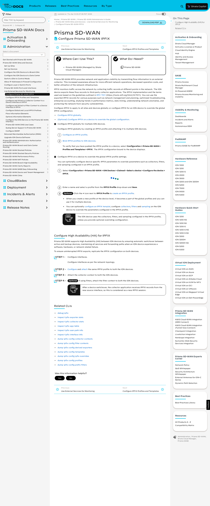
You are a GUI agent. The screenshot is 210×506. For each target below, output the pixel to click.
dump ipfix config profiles (70, 360)
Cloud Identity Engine (185, 50)
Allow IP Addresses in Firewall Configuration (23, 82)
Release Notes (18, 207)
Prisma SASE (183, 441)
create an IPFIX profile (123, 193)
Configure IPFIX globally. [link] (70, 115)
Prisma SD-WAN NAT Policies (15, 159)
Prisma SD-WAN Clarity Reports (16, 166)
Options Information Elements (18, 117)
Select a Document (11, 51)
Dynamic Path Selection (186, 383)
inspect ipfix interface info (70, 335)
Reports (178, 123)
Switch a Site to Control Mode (17, 78)
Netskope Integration (184, 338)
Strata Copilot (196, 6)
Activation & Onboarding (16, 39)
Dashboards (180, 116)
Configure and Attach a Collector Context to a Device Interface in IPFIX (25, 101)
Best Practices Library (185, 403)
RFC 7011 (101, 95)
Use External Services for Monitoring (19, 91)
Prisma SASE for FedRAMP (187, 146)
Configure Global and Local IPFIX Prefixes (23, 110)
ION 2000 (179, 175)
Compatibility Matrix (184, 425)
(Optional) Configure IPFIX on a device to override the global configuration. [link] (94, 119)
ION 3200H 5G (182, 243)
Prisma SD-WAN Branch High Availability (20, 163)
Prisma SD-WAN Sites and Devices (17, 63)
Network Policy (182, 365)
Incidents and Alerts (184, 120)
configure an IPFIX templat (97, 206)
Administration (18, 46)
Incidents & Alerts (21, 194)
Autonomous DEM (183, 126)
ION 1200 (179, 168)
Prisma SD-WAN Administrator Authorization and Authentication (22, 141)
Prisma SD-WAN (68, 19)
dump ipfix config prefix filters (72, 365)
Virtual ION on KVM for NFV (188, 282)
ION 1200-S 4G (182, 230)
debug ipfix (63, 313)
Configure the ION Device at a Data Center (22, 75)
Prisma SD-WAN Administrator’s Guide (93, 19)
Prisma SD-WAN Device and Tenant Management (23, 172)
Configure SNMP (13, 131)
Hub (177, 53)
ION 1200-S (180, 172)
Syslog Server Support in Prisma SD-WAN (23, 128)
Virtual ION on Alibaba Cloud (188, 279)
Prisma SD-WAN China (12, 175)
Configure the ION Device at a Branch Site (21, 72)
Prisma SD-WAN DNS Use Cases (19, 125)
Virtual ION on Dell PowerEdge (189, 298)
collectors (125, 206)
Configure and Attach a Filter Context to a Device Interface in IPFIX (26, 106)
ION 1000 (179, 165)
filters (134, 206)
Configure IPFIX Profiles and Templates (22, 97)
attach (85, 269)
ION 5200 (179, 185)
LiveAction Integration (185, 334)
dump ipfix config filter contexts (73, 343)
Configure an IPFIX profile (75, 135)
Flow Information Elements (17, 113)
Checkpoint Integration (185, 331)
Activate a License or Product (188, 47)
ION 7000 (179, 188)
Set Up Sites (9, 66)
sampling (146, 206)
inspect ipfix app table (68, 326)
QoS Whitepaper (183, 368)
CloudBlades (17, 180)
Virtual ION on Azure (184, 272)
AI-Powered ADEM (183, 91)
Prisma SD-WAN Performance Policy (18, 156)
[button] (208, 405)
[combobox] (24, 20)
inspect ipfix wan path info (70, 330)
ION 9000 (179, 191)
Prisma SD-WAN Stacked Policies (17, 150)
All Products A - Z (183, 422)
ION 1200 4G (181, 220)
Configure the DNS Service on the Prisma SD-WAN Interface (27, 120)
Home (56, 19)
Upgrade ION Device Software (17, 137)
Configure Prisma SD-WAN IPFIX (20, 94)
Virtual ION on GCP (184, 275)
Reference (15, 200)
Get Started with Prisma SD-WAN (17, 59)
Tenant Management (184, 62)
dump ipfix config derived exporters (75, 348)
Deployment (16, 187)
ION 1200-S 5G (182, 233)
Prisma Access (182, 82)
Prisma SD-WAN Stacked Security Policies (21, 153)
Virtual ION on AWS (184, 269)
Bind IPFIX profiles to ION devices (79, 141)
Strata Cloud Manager (185, 44)
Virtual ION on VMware (185, 289)
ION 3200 (179, 236)
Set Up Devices (10, 69)
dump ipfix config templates (71, 352)
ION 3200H (180, 240)
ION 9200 (179, 195)
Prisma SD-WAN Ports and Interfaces (20, 88)
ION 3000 (179, 178)
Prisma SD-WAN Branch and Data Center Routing (20, 146)
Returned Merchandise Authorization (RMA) (22, 134)
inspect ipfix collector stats (71, 322)
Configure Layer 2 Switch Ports (17, 85)
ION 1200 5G (181, 223)
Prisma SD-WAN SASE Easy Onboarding (20, 169)
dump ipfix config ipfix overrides (73, 356)
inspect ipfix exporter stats (70, 317)
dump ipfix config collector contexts (75, 339)
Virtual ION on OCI (183, 285)
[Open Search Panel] (183, 6)
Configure (72, 269)
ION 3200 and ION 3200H (187, 182)
